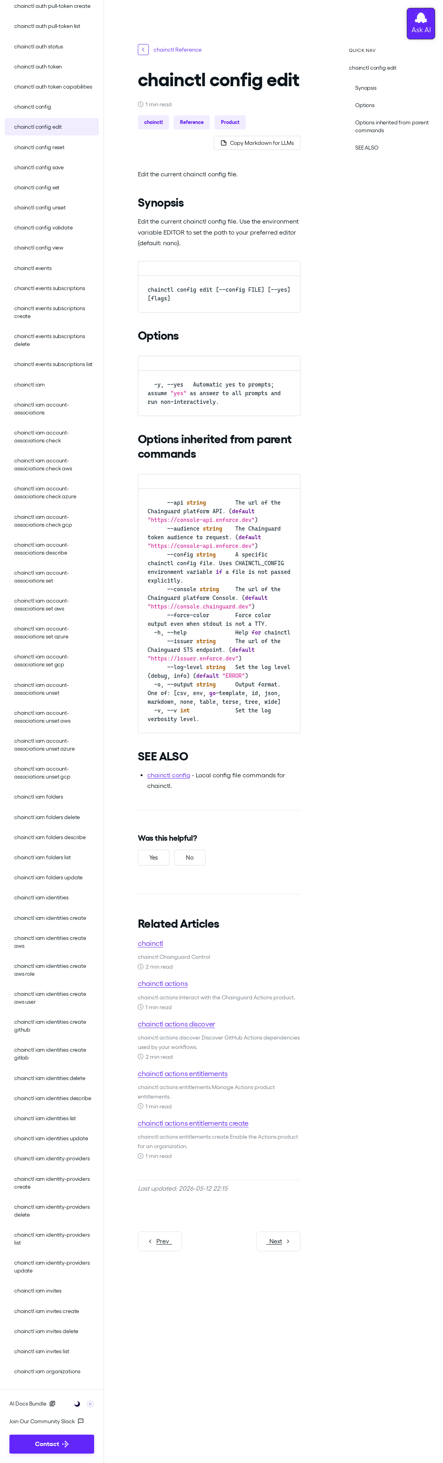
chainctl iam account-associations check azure (45, 492)
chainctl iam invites (37, 1290)
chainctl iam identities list (45, 1118)
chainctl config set (36, 187)
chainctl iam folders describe (50, 837)
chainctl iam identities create (50, 918)
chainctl (150, 943)
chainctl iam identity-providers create (52, 1183)
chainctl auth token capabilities (53, 86)
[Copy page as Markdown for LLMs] (257, 143)
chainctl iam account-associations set (41, 577)
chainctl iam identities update (51, 1138)
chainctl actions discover (176, 1024)
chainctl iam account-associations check (41, 436)
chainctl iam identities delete (49, 1078)
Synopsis (365, 88)
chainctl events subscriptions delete (49, 340)
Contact (52, 1444)
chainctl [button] (153, 122)
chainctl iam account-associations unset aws (42, 717)
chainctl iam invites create (46, 1311)
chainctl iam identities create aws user (50, 998)
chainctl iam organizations (47, 1371)
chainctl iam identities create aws (50, 942)
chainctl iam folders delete (47, 817)
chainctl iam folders (38, 796)
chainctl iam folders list (42, 857)
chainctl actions (162, 983)
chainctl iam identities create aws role (50, 970)
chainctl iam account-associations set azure (41, 632)
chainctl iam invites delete (46, 1331)
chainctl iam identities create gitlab (50, 1054)
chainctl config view (38, 247)
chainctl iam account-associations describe (41, 549)
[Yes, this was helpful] (153, 858)
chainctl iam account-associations (41, 408)
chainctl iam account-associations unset (41, 689)
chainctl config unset (40, 207)
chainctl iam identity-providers (52, 1158)
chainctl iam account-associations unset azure (44, 745)
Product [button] (230, 122)
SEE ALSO (366, 147)
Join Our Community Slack (46, 1421)
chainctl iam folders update (48, 877)
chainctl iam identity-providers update (52, 1267)
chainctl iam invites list (41, 1351)
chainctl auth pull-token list (47, 26)
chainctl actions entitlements (183, 1073)
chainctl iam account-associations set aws (41, 604)
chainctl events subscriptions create (49, 312)
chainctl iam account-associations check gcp (43, 521)
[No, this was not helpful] (190, 858)
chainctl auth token (38, 66)
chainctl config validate (43, 227)
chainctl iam (29, 384)
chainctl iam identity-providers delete (52, 1211)
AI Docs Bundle (32, 1403)
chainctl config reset (39, 147)
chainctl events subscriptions (49, 288)
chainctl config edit (38, 127)
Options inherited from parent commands (392, 126)
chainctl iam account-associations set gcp (41, 660)
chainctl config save (39, 167)
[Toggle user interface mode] (82, 1403)
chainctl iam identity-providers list (52, 1239)
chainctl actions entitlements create (193, 1123)
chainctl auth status (38, 46)
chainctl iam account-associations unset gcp (42, 773)
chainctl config (32, 107)
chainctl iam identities (41, 897)
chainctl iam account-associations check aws (43, 464)
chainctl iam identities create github (50, 1026)
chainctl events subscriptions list (53, 364)
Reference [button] (192, 122)
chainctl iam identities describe (52, 1098)
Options (364, 105)
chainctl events (33, 268)
